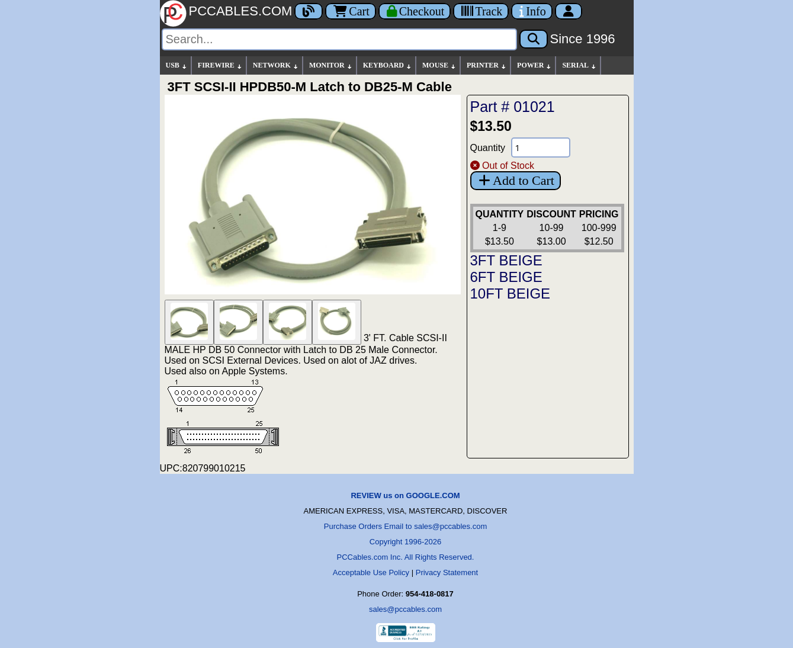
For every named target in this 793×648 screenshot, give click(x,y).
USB (177, 65)
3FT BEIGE (506, 260)
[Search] (339, 39)
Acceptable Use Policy (371, 572)
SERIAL (579, 65)
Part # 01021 (512, 106)
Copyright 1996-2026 (405, 541)
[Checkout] (414, 11)
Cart (350, 11)
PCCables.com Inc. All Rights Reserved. (405, 557)
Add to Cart (515, 180)
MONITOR (331, 65)
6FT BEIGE (506, 277)
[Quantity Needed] (540, 147)
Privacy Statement (447, 572)
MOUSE (439, 65)
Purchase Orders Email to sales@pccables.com (405, 526)
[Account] (568, 11)
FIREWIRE (220, 65)
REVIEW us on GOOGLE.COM (405, 495)
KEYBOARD (387, 65)
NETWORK (276, 65)
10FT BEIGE (510, 293)
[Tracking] (481, 11)
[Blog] (308, 11)
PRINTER (487, 65)
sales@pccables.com (405, 609)
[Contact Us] (531, 11)
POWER (534, 65)
